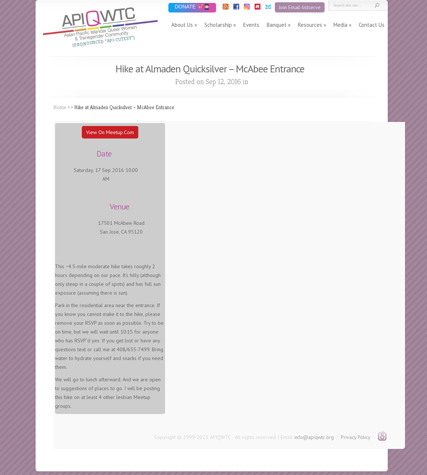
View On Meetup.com (110, 132)
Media (340, 24)
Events (251, 24)
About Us (182, 24)
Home (59, 107)
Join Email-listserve (300, 7)
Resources (310, 24)
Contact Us (371, 24)
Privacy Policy (355, 437)
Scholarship (218, 24)
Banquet (277, 24)
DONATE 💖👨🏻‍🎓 (192, 7)
